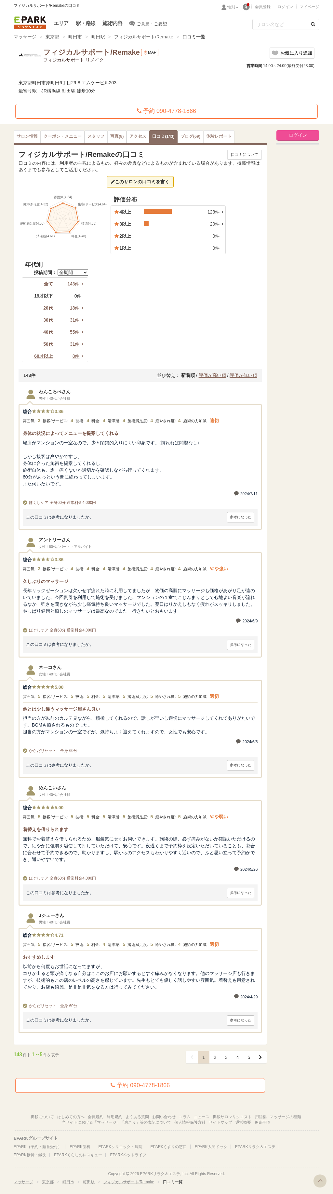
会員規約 (95, 1117)
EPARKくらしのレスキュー (78, 1155)
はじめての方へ (71, 1117)
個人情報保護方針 (190, 1122)
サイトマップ (220, 1122)
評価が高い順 (212, 375)
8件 (79, 356)
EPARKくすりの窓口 (169, 1147)
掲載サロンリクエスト (232, 1117)
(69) (190, 136)
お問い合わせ (164, 1117)
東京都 (52, 36)
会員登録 (263, 7)
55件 (78, 332)
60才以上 (43, 356)
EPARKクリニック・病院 (120, 1147)
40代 (48, 332)
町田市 (75, 36)
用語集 (261, 1117)
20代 (48, 308)
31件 (78, 320)
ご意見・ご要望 (148, 23)
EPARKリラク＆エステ (30, 22)
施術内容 (112, 23)
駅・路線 (86, 23)
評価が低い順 (243, 375)
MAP (149, 52)
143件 (76, 283)
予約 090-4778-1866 (166, 111)
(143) (163, 136)
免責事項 (262, 1122)
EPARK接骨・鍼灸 (30, 1155)
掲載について (42, 1117)
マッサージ (25, 36)
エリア (61, 23)
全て (48, 283)
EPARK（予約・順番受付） (38, 1147)
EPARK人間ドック (211, 1147)
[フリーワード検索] (279, 24)
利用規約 (114, 1117)
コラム (185, 1117)
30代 (48, 320)
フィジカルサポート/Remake (143, 36)
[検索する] (313, 24)
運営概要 (243, 1122)
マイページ (309, 7)
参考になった (240, 517)
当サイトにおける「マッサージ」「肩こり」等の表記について (116, 1122)
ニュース (201, 1117)
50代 (48, 344)
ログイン (285, 7)
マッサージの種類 (285, 1117)
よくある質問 (137, 1117)
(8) (117, 136)
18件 (78, 308)
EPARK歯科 (80, 1147)
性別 (232, 7)
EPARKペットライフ (128, 1155)
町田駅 (98, 36)
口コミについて (244, 154)
